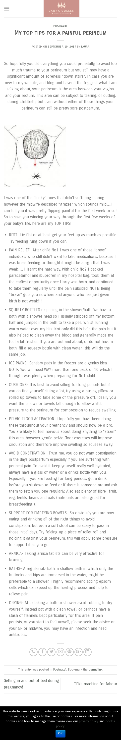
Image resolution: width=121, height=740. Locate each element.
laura (85, 46)
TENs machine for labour (95, 684)
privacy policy (88, 721)
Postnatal (60, 26)
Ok (60, 733)
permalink (95, 669)
